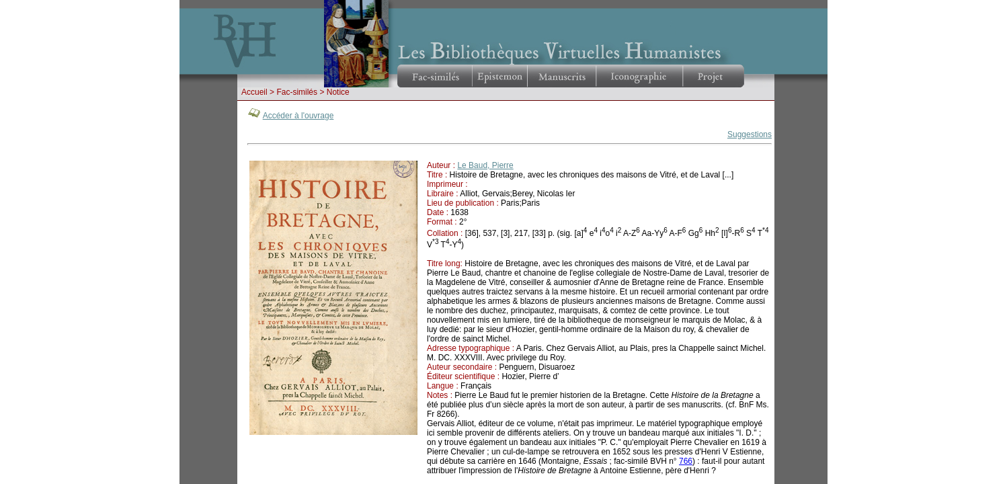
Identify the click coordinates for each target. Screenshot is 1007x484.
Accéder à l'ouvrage (298, 115)
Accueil (254, 92)
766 (685, 461)
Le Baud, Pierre (485, 165)
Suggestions (749, 134)
